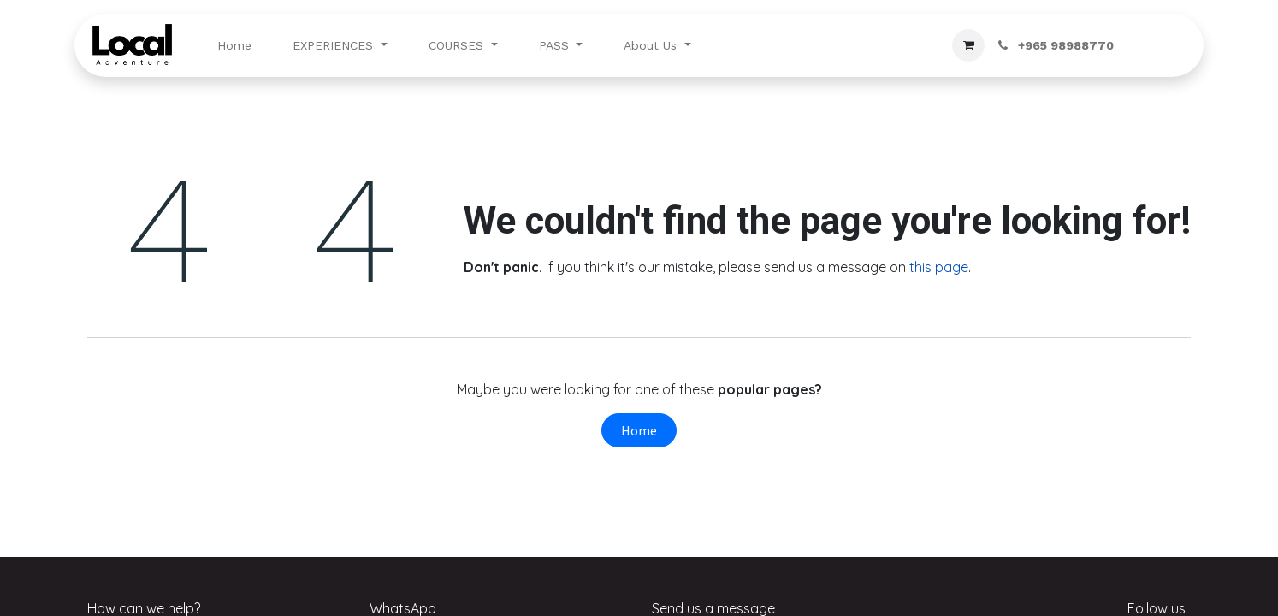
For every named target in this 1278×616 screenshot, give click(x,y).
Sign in (1158, 45)
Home (639, 430)
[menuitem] (234, 46)
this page (938, 266)
